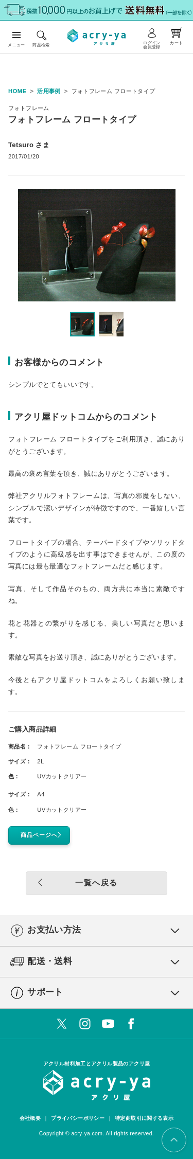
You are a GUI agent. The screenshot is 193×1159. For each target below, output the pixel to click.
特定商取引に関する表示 (144, 1118)
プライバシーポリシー (77, 1118)
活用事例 (49, 91)
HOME (17, 91)
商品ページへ (43, 835)
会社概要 (30, 1118)
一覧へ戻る (75, 882)
